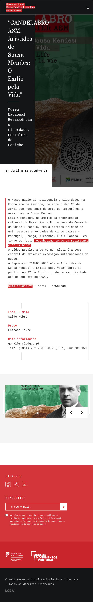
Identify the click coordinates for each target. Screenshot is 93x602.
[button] (82, 412)
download (59, 286)
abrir (42, 286)
